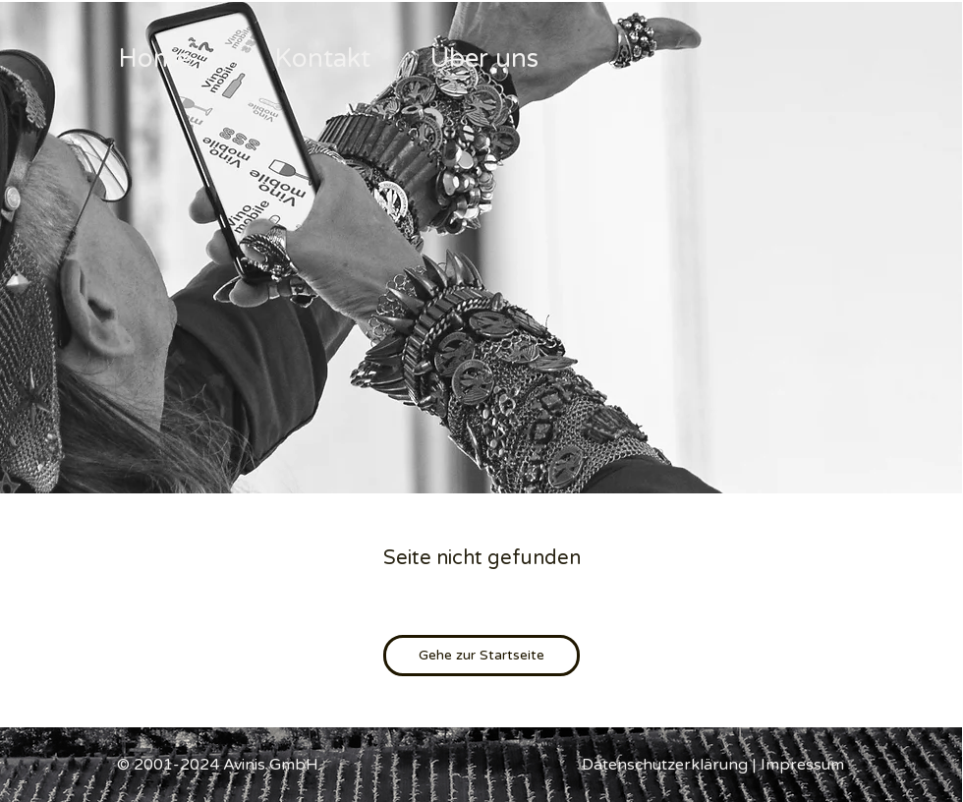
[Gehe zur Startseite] (481, 655)
